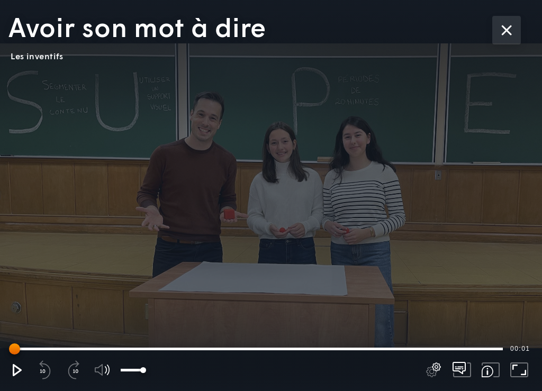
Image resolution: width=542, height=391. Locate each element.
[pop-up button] (433, 370)
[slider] (258, 348)
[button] (16, 370)
